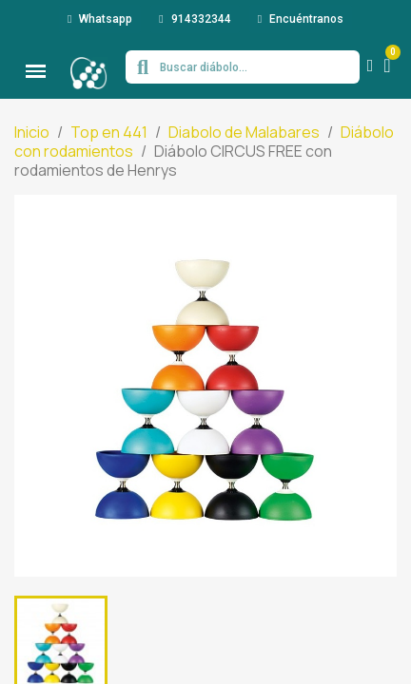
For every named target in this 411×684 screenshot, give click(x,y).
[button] (100, 19)
